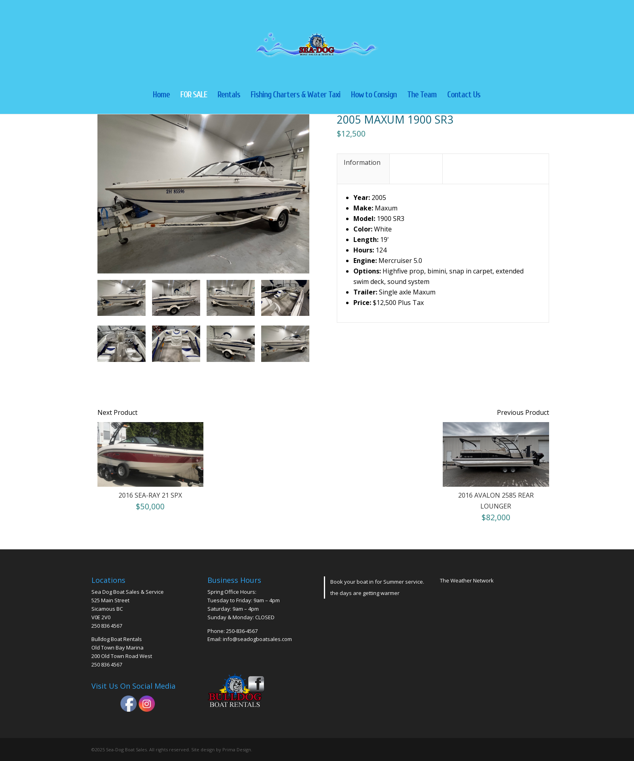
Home (161, 95)
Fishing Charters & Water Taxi (295, 95)
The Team (422, 95)
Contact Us (463, 95)
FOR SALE (193, 95)
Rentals (229, 95)
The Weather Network (467, 580)
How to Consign (374, 95)
